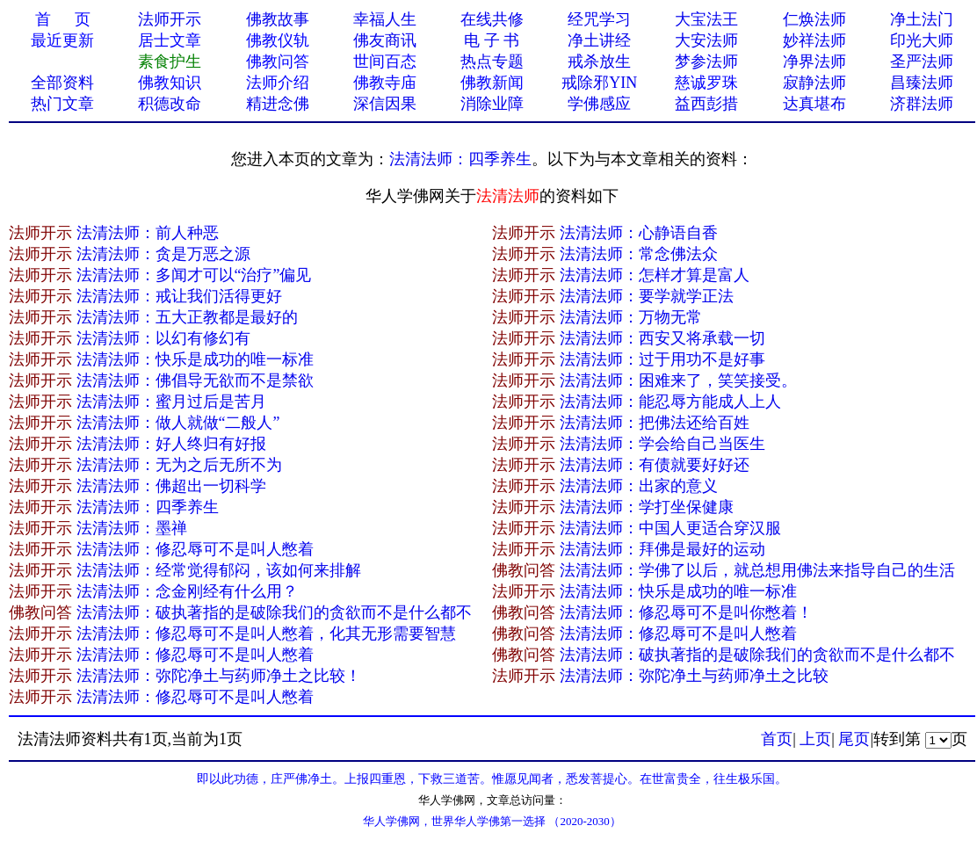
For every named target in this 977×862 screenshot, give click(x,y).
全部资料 (62, 82)
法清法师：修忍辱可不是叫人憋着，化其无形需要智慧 (266, 633)
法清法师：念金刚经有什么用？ (187, 591)
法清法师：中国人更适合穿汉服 (670, 528)
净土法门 (921, 19)
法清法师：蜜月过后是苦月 (171, 401)
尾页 (854, 739)
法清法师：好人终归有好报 (171, 444)
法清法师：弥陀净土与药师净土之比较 (694, 676)
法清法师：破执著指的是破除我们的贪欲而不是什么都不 (274, 612)
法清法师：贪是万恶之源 (163, 254)
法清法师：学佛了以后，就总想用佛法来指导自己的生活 (757, 570)
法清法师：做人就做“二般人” (178, 422)
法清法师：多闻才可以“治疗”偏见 (194, 275)
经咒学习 (599, 19)
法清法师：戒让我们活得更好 (179, 296)
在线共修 (492, 19)
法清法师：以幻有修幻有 (163, 338)
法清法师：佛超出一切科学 (171, 486)
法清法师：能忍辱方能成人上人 (670, 401)
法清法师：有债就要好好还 (654, 465)
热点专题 (492, 61)
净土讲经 (599, 40)
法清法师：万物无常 (631, 317)
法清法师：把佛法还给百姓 (654, 422)
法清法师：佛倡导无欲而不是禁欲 (195, 380)
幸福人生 (384, 19)
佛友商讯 (384, 40)
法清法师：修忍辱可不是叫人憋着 (195, 549)
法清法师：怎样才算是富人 (654, 275)
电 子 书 (491, 40)
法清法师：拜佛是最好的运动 (662, 549)
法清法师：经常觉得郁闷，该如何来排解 (218, 570)
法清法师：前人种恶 (147, 233)
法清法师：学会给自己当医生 (662, 444)
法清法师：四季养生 (460, 159)
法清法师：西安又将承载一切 (662, 338)
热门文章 (62, 103)
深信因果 (384, 103)
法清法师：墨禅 (131, 528)
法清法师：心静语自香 (639, 233)
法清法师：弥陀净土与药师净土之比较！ (218, 676)
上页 (815, 739)
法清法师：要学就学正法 (647, 296)
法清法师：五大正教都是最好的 (187, 317)
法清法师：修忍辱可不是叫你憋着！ (686, 612)
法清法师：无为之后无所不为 (179, 465)
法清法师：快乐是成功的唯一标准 (195, 359)
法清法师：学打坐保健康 (647, 507)
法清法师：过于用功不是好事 (662, 359)
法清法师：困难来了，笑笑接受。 (678, 380)
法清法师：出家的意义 (639, 486)
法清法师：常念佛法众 (639, 254)
